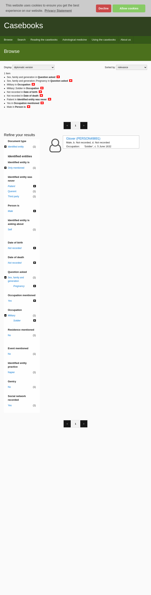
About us (126, 39)
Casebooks (23, 25)
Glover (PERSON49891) (83, 138)
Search (21, 39)
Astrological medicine (74, 39)
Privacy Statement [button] (58, 10)
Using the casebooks (104, 39)
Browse (8, 39)
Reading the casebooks (44, 39)
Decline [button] (104, 8)
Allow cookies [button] (129, 8)
